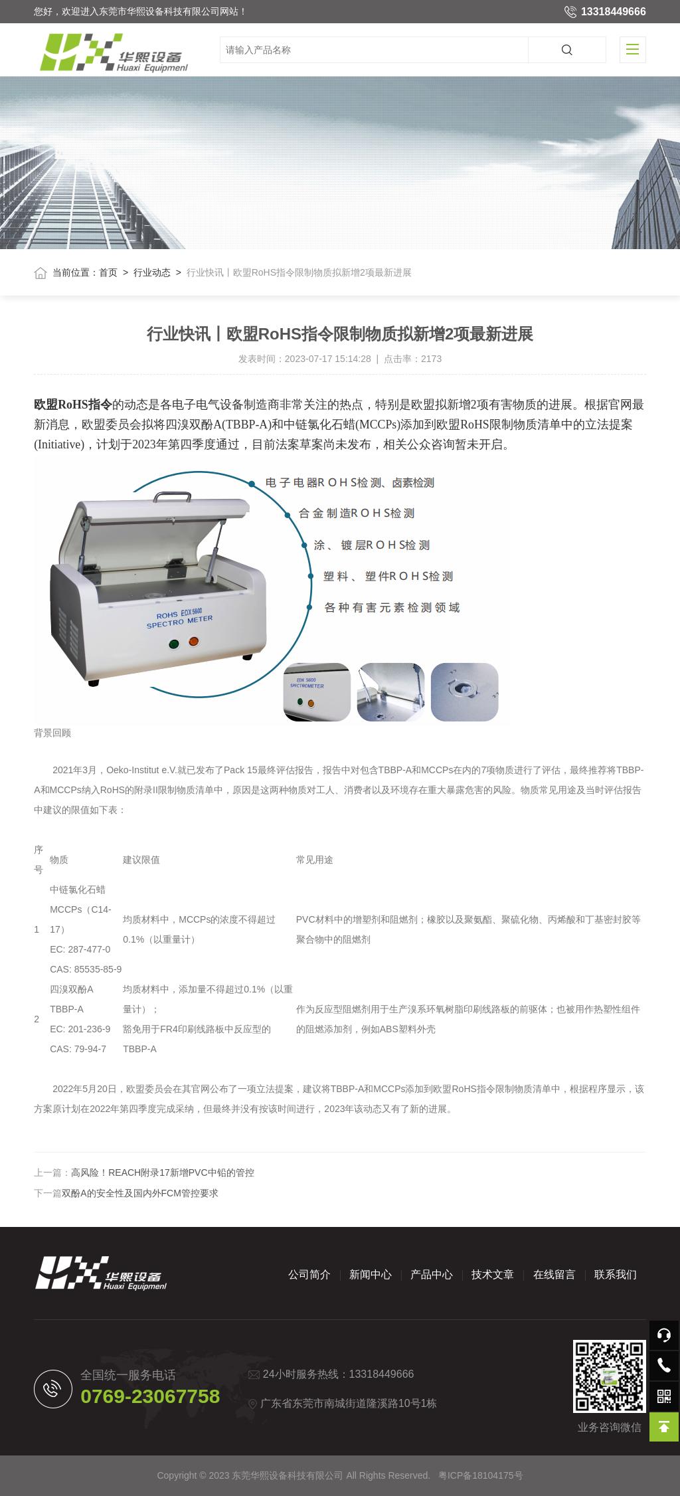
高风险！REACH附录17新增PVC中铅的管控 (162, 1172)
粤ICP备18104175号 (480, 1475)
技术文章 (492, 1274)
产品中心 (431, 1274)
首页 (108, 272)
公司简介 (309, 1274)
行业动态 (152, 272)
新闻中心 (370, 1274)
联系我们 (615, 1274)
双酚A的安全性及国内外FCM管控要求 (140, 1193)
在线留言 (554, 1274)
